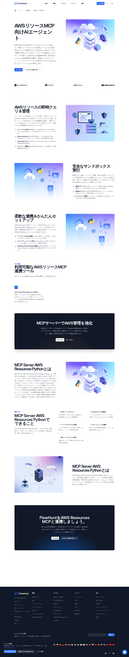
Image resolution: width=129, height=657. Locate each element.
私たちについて (100, 597)
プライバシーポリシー (101, 607)
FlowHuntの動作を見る (20, 598)
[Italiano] (78, 645)
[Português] (96, 645)
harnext (16, 620)
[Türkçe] (108, 645)
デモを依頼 (100, 3)
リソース (74, 3)
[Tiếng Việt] (111, 645)
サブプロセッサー (100, 614)
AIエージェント (18, 604)
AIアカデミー (78, 610)
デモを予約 (18, 69)
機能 (55, 3)
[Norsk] (90, 645)
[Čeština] (57, 645)
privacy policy (10, 647)
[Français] (75, 645)
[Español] (69, 645)
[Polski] (93, 645)
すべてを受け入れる (10, 651)
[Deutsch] (63, 645)
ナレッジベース (79, 597)
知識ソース (35, 610)
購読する (111, 634)
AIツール (16, 601)
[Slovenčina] (102, 645)
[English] (66, 645)
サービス (64, 3)
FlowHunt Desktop (37, 617)
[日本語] (81, 645)
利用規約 (98, 603)
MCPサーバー (35, 597)
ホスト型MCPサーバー (59, 600)
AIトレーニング (57, 607)
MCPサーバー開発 (58, 597)
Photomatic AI (18, 617)
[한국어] (84, 645)
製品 (47, 3)
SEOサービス (56, 614)
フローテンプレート (37, 607)
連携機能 (28, 10)
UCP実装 (55, 620)
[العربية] (54, 645)
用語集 (76, 603)
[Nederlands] (87, 645)
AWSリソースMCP (38, 10)
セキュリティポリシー (101, 610)
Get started (60, 339)
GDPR (97, 617)
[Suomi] (72, 645)
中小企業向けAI (57, 610)
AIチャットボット (19, 608)
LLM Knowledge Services (60, 617)
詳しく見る (69, 339)
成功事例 (77, 614)
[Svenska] (105, 645)
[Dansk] (60, 645)
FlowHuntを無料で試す (33, 70)
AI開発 (55, 603)
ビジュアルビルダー (37, 614)
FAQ (76, 607)
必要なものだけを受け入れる (25, 651)
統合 (33, 600)
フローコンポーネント (38, 603)
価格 (82, 3)
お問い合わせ (99, 600)
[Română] (99, 645)
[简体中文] (114, 645)
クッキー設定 (39, 651)
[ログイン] (107, 3)
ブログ (76, 600)
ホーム (21, 10)
